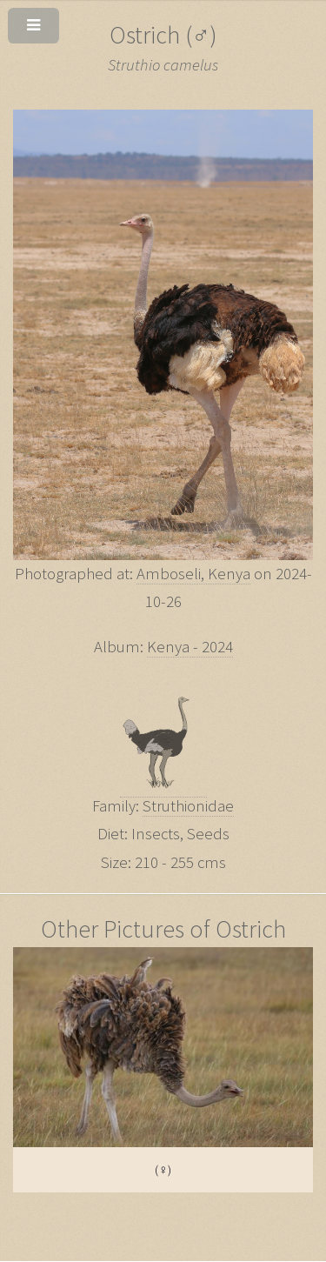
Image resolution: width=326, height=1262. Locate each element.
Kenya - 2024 (190, 647)
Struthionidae (188, 806)
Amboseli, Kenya (193, 574)
